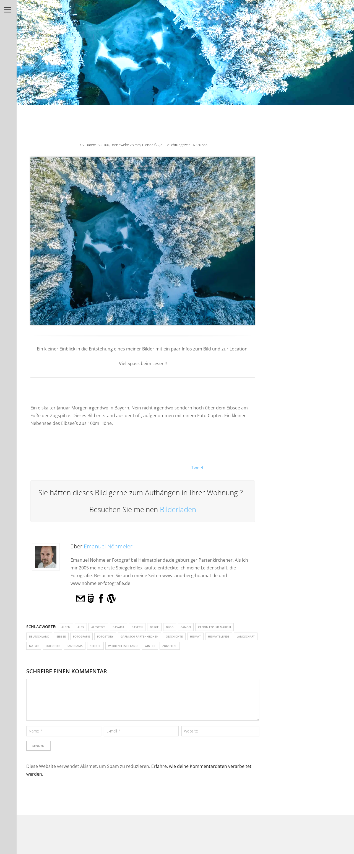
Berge (154, 627)
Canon (186, 627)
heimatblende (219, 636)
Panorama (75, 646)
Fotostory (105, 636)
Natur (33, 646)
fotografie (81, 636)
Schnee (95, 646)
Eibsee (61, 636)
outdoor (52, 646)
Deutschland (39, 636)
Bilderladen (178, 509)
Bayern (137, 627)
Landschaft (246, 636)
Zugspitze (169, 646)
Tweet (197, 468)
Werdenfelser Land (122, 646)
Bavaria (118, 627)
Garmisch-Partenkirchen (139, 636)
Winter (150, 646)
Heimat (195, 636)
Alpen (65, 627)
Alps (80, 627)
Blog (169, 627)
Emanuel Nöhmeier (108, 546)
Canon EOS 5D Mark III (214, 627)
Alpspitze (98, 627)
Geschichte (174, 636)
